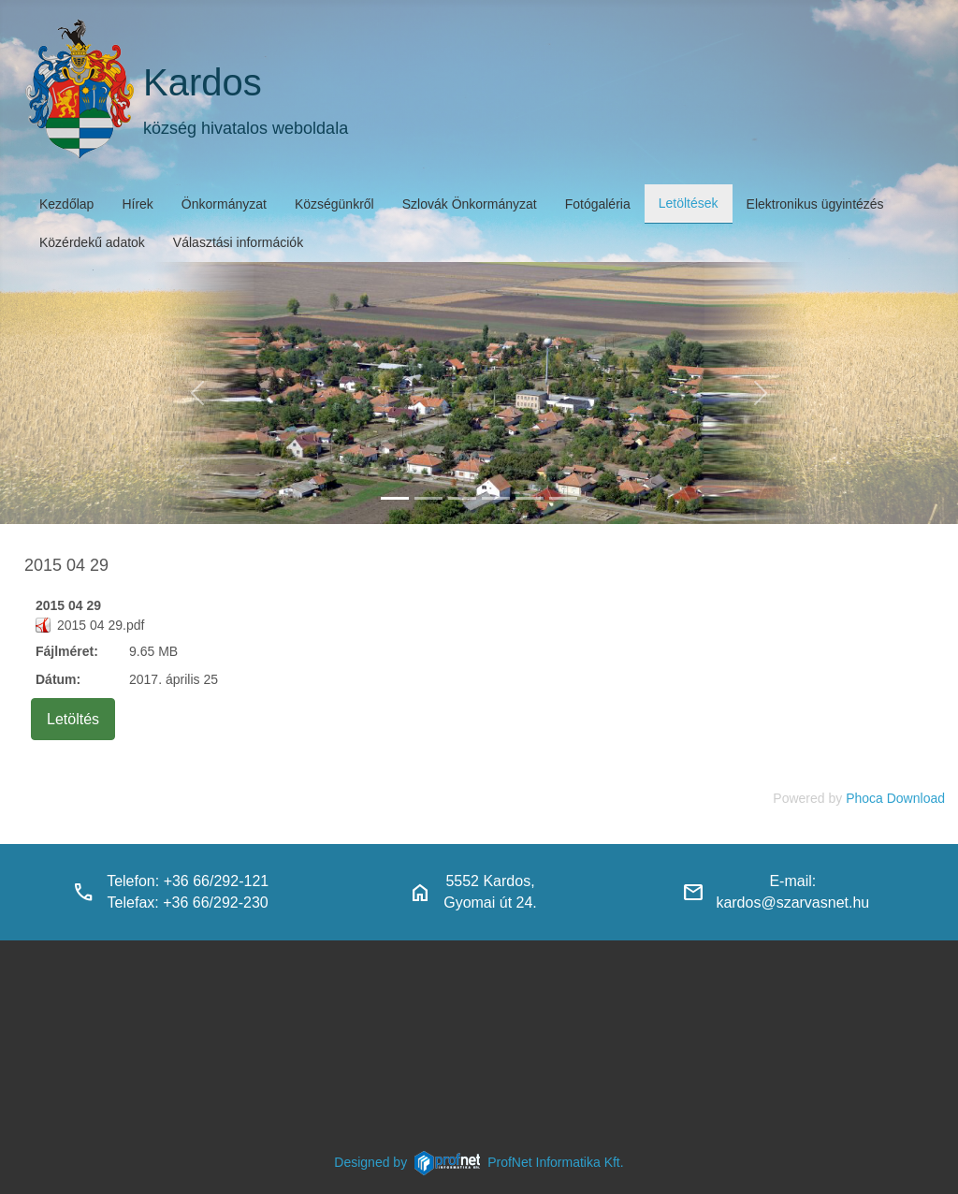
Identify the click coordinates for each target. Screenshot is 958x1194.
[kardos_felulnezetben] (395, 498)
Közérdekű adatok (92, 242)
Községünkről (334, 204)
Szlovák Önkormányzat (469, 204)
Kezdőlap (66, 204)
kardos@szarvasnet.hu (792, 902)
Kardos (202, 82)
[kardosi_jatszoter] (462, 498)
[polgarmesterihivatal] (496, 498)
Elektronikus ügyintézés (815, 204)
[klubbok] (563, 498)
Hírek (137, 204)
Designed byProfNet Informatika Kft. (478, 1162)
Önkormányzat (224, 204)
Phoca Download (895, 798)
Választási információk (238, 242)
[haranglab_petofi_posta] (428, 498)
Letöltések (688, 203)
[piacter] (529, 498)
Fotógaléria (598, 204)
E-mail (790, 881)
